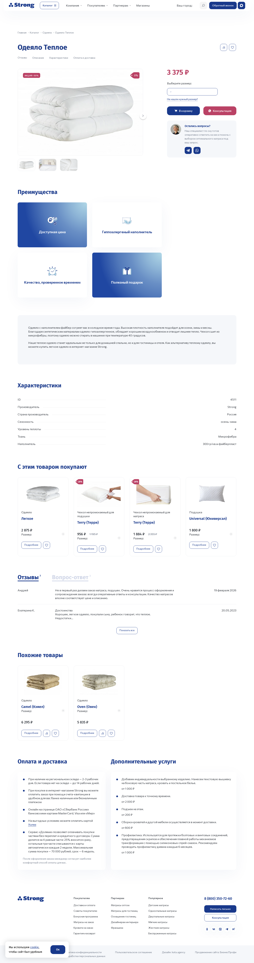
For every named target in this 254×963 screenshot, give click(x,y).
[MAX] (220, 929)
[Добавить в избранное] (232, 47)
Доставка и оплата (84, 905)
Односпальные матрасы (162, 910)
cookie (34, 947)
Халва (32, 824)
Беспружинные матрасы (162, 933)
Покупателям (96, 5)
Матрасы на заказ (84, 922)
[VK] (214, 929)
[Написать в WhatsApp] (197, 150)
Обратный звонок (223, 5)
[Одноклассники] (207, 929)
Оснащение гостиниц (123, 916)
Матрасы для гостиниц (124, 910)
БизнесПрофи (228, 952)
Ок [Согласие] (58, 949)
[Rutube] (233, 929)
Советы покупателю (85, 910)
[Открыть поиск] (203, 5)
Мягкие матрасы (157, 922)
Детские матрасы (158, 905)
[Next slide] (143, 115)
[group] (80, 112)
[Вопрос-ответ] (71, 577)
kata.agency (178, 952)
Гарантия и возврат (84, 933)
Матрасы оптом (120, 905)
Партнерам (120, 5)
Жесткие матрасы (158, 927)
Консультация (220, 917)
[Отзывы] (29, 577)
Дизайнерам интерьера (124, 922)
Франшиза (117, 927)
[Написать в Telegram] (188, 150)
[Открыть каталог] (49, 5)
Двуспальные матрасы (161, 916)
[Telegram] (227, 929)
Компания (72, 5)
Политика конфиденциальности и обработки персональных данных (84, 954)
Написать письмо (220, 908)
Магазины (143, 5)
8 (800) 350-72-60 (218, 898)
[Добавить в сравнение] (224, 47)
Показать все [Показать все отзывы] (127, 630)
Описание (38, 57)
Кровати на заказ (83, 927)
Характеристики (58, 57)
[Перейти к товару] (43, 516)
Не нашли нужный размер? (182, 99)
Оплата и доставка (84, 57)
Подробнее (31, 544)
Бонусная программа (86, 916)
